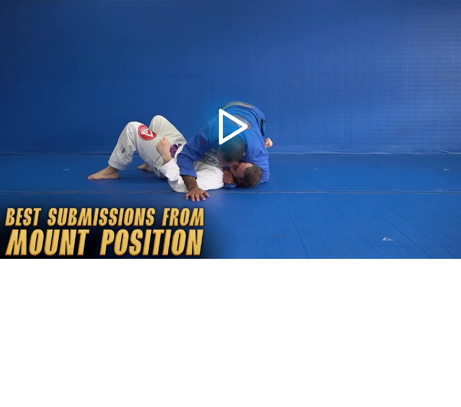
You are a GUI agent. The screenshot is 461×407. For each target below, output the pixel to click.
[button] (230, 129)
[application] (230, 129)
